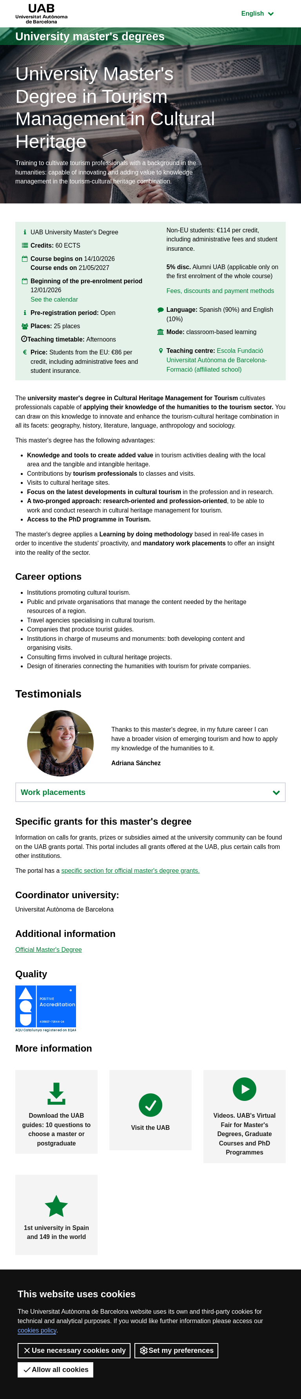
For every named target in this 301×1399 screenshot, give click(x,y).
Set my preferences (176, 1350)
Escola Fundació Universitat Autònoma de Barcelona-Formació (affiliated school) (217, 365)
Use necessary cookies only (74, 1350)
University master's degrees (93, 36)
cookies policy (37, 1330)
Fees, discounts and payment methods (220, 294)
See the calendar (54, 302)
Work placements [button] (150, 820)
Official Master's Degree (48, 979)
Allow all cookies (55, 1369)
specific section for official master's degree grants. (131, 900)
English (263, 13)
